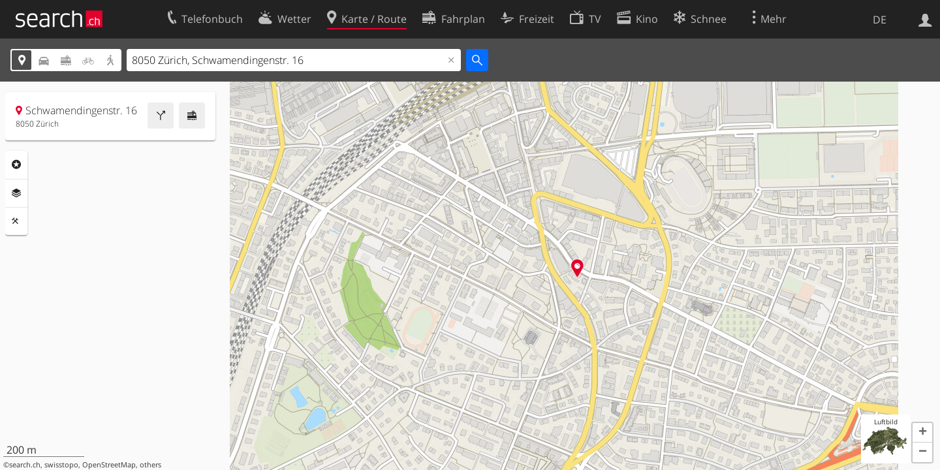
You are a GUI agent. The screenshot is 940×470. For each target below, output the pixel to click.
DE (879, 19)
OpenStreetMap (109, 464)
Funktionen (16, 221)
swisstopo (61, 464)
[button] (922, 433)
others (150, 464)
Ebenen (16, 193)
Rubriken (16, 164)
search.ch (24, 464)
